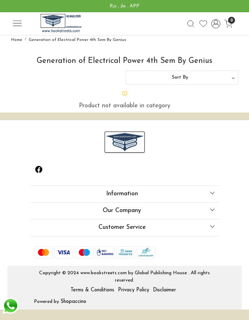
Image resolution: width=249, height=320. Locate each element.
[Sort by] (182, 78)
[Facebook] (38, 171)
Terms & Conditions (92, 290)
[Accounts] (215, 23)
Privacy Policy (133, 290)
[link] (191, 24)
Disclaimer (164, 290)
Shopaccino (73, 301)
